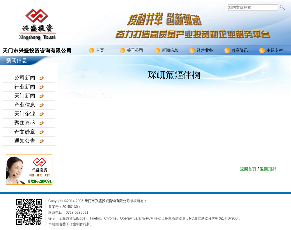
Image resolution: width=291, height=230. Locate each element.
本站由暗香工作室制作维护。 (71, 224)
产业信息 (29, 105)
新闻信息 (166, 50)
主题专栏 (271, 50)
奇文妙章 (29, 132)
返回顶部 (268, 169)
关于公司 (131, 50)
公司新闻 (29, 78)
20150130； (71, 207)
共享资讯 (236, 50)
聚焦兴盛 (29, 123)
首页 (96, 50)
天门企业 (29, 114)
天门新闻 (29, 96)
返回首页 (248, 169)
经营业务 (201, 50)
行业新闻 (29, 87)
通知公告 (29, 141)
